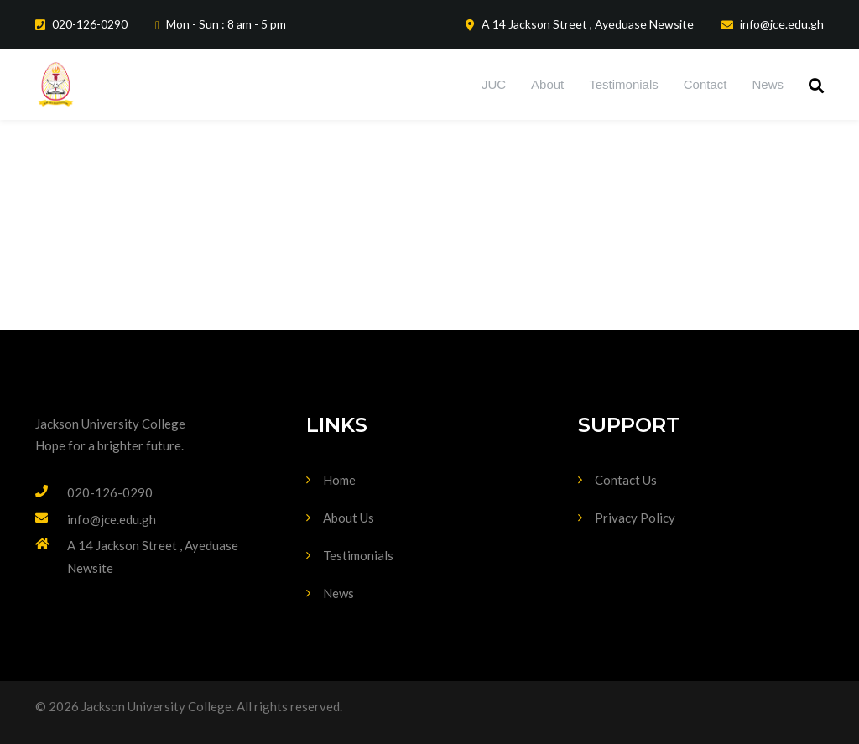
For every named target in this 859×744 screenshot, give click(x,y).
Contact (705, 84)
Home (339, 479)
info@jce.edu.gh (111, 519)
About (547, 84)
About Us (348, 517)
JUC (494, 84)
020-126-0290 (110, 492)
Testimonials (624, 84)
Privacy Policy (635, 517)
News (768, 84)
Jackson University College (110, 423)
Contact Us (626, 479)
